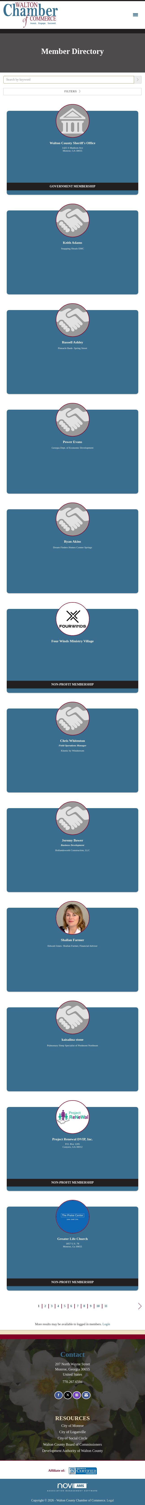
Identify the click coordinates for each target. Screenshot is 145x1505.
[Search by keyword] (68, 79)
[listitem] (72, 151)
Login (106, 1324)
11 (105, 1306)
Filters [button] (72, 91)
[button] (138, 79)
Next (140, 1307)
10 (98, 1306)
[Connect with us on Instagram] (77, 1395)
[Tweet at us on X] (68, 1395)
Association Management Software (72, 1487)
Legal (110, 1500)
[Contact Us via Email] (86, 1395)
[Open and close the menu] (99, 15)
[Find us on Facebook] (58, 1395)
